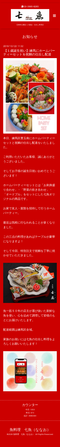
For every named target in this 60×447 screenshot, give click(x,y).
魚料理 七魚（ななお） (30, 430)
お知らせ (30, 37)
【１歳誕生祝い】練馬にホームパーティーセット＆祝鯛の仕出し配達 (29, 52)
